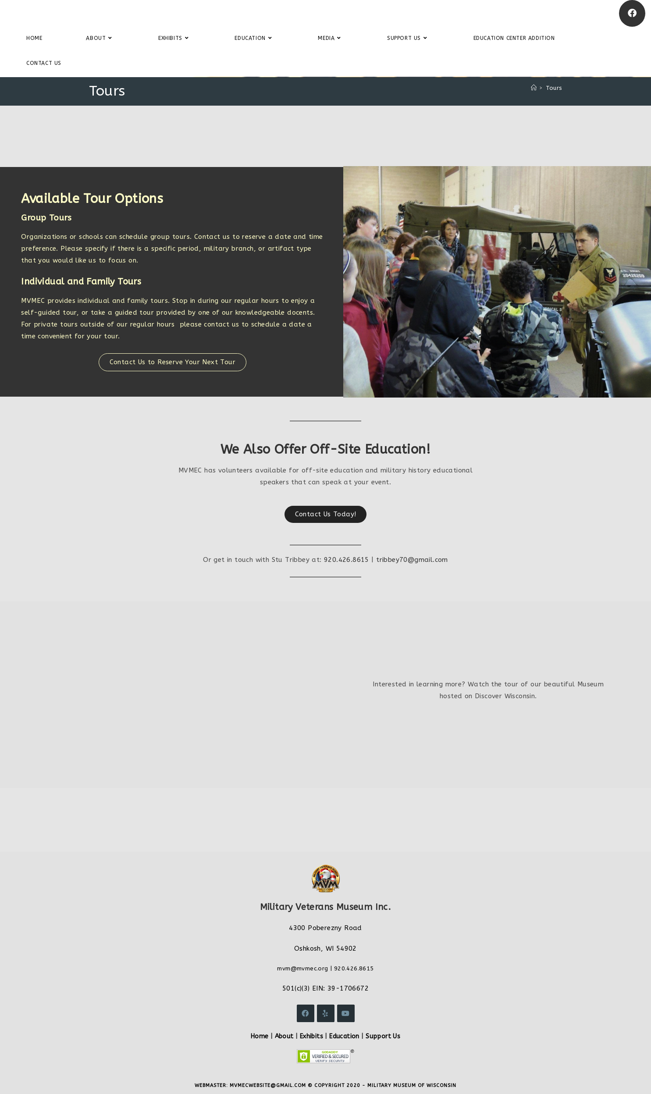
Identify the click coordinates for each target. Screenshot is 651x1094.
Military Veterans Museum (71, 13)
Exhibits (311, 1036)
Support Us (383, 1036)
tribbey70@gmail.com (412, 560)
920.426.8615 (346, 560)
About (284, 1036)
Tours (554, 88)
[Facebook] (632, 13)
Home (260, 1036)
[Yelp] (325, 1013)
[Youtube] (346, 1013)
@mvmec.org (309, 968)
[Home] (534, 88)
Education (344, 1036)
